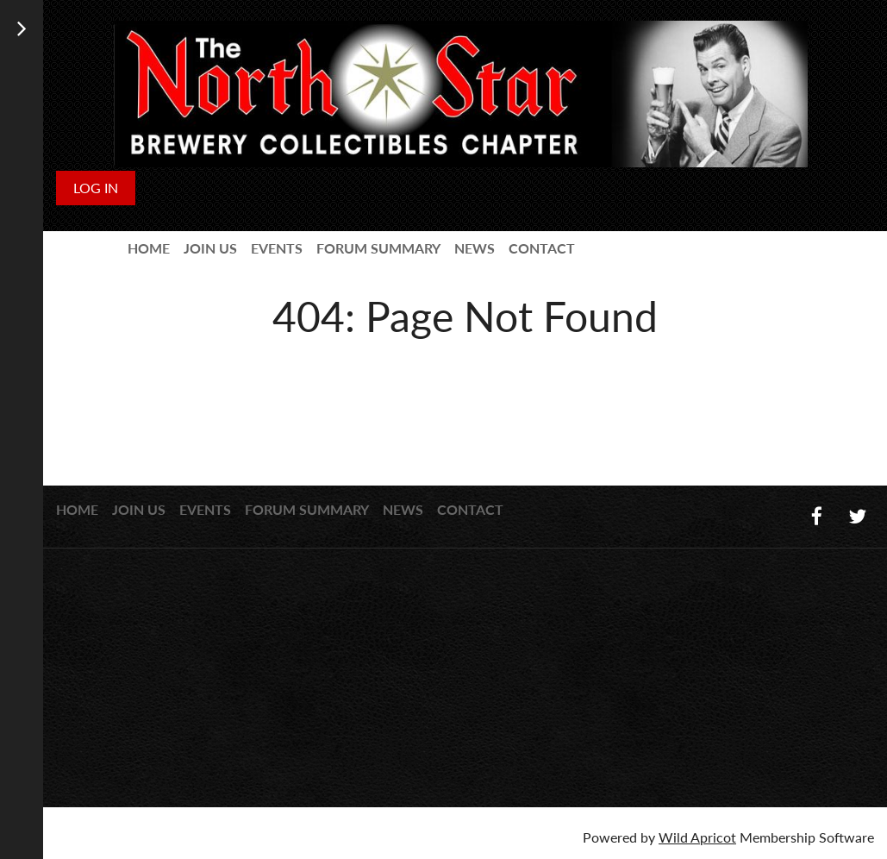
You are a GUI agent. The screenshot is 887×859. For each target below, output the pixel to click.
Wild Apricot (697, 837)
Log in (95, 187)
